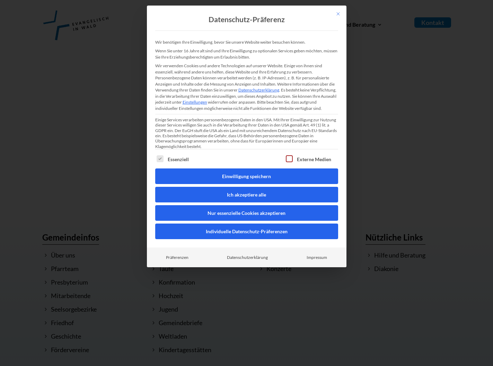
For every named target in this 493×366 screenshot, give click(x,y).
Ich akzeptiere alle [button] (246, 195)
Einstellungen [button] (195, 102)
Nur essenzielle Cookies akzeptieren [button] (246, 213)
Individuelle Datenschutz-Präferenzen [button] (247, 231)
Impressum (317, 257)
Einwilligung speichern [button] (246, 176)
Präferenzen (177, 257)
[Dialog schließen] (338, 13)
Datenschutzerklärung (258, 90)
